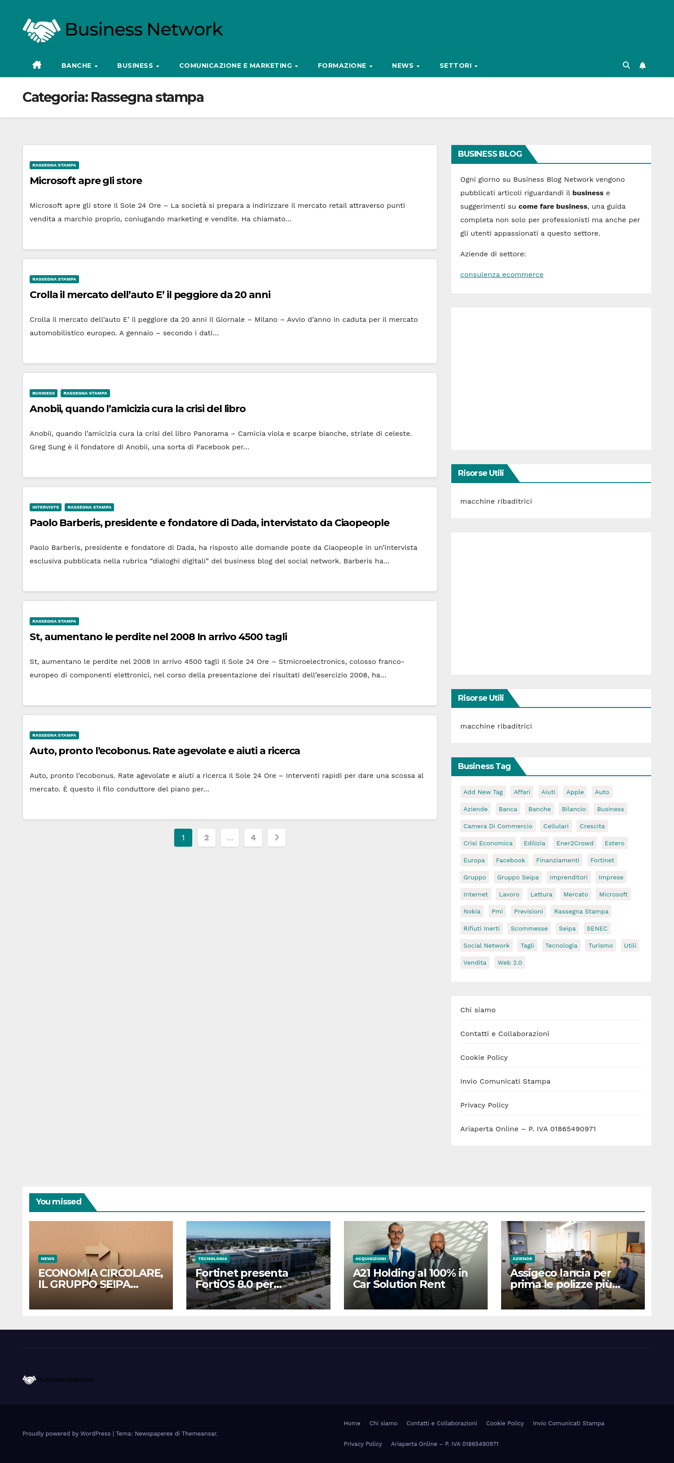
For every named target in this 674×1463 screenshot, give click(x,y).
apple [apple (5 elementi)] (575, 791)
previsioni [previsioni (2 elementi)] (528, 911)
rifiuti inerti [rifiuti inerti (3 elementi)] (481, 928)
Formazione (343, 66)
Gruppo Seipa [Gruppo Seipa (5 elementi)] (518, 877)
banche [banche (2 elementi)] (539, 809)
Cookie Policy (484, 1057)
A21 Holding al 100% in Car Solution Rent (410, 1278)
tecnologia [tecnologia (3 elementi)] (561, 945)
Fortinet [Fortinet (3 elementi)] (602, 860)
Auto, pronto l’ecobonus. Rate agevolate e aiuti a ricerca (165, 751)
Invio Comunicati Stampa (505, 1081)
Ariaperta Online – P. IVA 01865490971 (528, 1129)
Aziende (523, 1258)
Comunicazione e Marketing (236, 66)
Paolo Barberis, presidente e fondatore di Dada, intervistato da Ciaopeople (209, 523)
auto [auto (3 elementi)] (602, 791)
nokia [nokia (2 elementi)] (471, 911)
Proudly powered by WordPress (67, 1433)
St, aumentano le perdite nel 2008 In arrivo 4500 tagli (158, 637)
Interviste (45, 507)
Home (352, 1423)
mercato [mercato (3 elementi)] (576, 894)
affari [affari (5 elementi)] (522, 791)
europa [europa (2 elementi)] (474, 860)
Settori (457, 66)
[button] (626, 65)
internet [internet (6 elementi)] (475, 894)
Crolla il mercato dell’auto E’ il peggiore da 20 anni (150, 295)
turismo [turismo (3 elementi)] (600, 945)
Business (136, 66)
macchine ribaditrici (496, 501)
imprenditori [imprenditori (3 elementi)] (569, 877)
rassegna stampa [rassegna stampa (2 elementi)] (581, 911)
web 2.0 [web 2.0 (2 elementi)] (510, 962)
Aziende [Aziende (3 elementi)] (475, 809)
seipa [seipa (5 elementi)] (567, 928)
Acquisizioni (371, 1258)
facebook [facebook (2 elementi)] (510, 860)
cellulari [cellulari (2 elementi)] (556, 826)
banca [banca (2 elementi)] (508, 809)
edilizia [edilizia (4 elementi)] (534, 843)
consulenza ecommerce (501, 274)
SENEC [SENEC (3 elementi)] (597, 928)
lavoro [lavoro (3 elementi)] (509, 894)
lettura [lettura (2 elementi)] (541, 894)
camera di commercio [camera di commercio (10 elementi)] (498, 826)
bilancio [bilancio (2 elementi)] (574, 809)
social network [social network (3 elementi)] (486, 945)
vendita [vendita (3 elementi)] (474, 962)
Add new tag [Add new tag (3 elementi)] (483, 791)
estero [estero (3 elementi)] (615, 843)
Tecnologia (212, 1258)
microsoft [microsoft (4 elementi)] (613, 894)
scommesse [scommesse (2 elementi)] (529, 928)
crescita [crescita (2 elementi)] (592, 826)
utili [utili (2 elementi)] (630, 945)
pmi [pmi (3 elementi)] (497, 911)
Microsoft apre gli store (86, 181)
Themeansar (199, 1433)
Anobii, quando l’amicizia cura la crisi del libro (138, 409)
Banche (78, 66)
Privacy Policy (484, 1105)
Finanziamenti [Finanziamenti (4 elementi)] (557, 860)
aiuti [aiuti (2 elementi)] (548, 791)
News (404, 66)
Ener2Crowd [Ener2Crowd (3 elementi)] (575, 843)
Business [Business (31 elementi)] (610, 809)
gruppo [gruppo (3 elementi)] (474, 877)
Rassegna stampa (54, 165)
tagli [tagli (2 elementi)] (527, 945)
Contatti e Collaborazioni (505, 1033)
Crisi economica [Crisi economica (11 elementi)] (488, 843)
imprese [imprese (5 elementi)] (611, 877)
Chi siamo (478, 1010)
